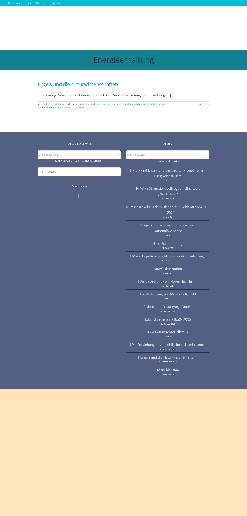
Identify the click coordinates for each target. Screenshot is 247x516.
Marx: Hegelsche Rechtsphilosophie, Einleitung (168, 256)
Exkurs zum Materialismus (168, 332)
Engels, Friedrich (141, 104)
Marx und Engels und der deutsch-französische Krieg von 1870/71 (167, 173)
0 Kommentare (77, 107)
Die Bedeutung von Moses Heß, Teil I (168, 294)
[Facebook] (79, 196)
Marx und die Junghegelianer (168, 306)
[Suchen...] (79, 171)
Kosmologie (43, 107)
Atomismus (85, 104)
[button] (237, 27)
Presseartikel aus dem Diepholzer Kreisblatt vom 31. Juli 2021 (167, 210)
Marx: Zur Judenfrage (168, 243)
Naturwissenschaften (58, 107)
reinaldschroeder (49, 104)
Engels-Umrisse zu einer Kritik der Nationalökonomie (168, 228)
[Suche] (42, 171)
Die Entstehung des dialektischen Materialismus (167, 344)
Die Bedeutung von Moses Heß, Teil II (167, 281)
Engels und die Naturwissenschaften (78, 84)
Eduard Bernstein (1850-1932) (168, 319)
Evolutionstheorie (158, 104)
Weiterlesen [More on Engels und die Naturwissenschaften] (203, 104)
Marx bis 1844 (168, 370)
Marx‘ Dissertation (168, 269)
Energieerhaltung (125, 104)
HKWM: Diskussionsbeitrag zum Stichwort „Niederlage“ (168, 191)
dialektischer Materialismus (103, 104)
